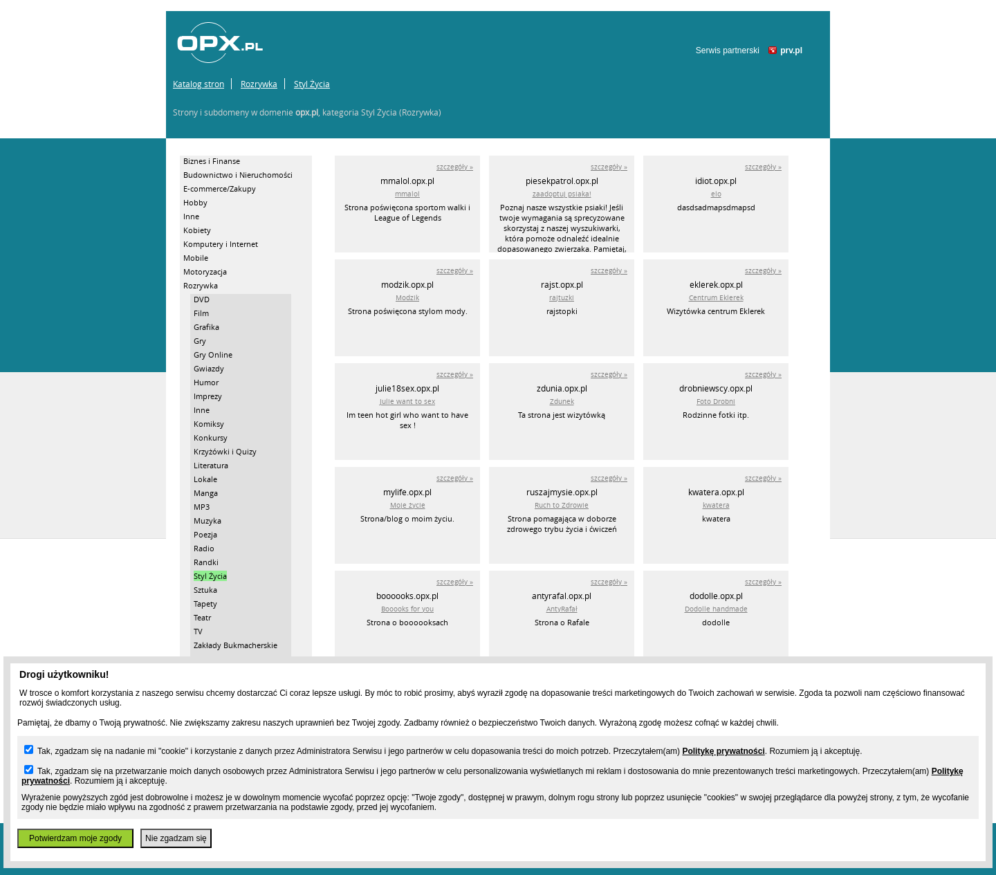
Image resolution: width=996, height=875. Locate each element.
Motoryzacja (205, 271)
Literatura (211, 465)
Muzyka (207, 520)
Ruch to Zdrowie (562, 505)
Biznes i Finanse (211, 161)
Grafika (206, 327)
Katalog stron (198, 83)
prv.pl (791, 50)
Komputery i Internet (220, 244)
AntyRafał (562, 609)
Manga (206, 493)
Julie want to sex (407, 401)
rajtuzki (561, 297)
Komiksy (209, 423)
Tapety (205, 603)
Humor (206, 382)
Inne (191, 216)
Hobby (195, 202)
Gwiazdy (209, 368)
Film (201, 313)
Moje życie (407, 505)
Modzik (407, 297)
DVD (202, 299)
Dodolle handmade (716, 609)
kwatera (716, 505)
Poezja (205, 534)
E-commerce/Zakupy (219, 188)
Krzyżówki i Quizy (225, 451)
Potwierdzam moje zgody (75, 838)
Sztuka (205, 589)
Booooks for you (407, 609)
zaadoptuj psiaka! (562, 194)
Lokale (205, 479)
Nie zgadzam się (176, 838)
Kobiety (197, 230)
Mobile (195, 257)
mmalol (407, 194)
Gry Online (213, 354)
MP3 (202, 506)
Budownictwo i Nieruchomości (238, 174)
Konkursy (211, 437)
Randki (206, 562)
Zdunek (562, 401)
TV (198, 631)
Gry (200, 340)
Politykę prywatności (723, 751)
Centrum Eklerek (716, 297)
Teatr (202, 617)
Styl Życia (312, 83)
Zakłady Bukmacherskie (235, 645)
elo (716, 194)
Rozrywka (259, 83)
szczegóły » (454, 167)
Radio (204, 548)
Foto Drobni (716, 401)
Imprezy (208, 396)
